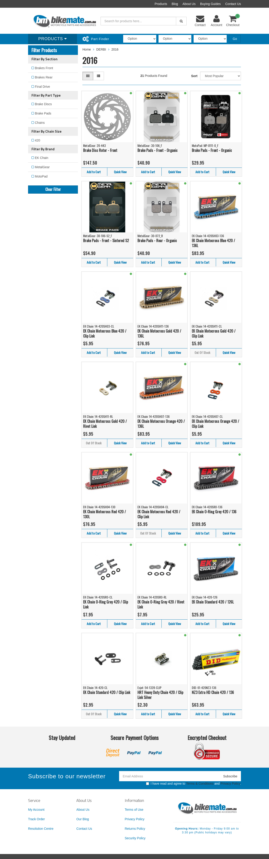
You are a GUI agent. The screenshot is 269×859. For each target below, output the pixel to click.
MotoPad (41, 176)
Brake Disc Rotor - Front (100, 150)
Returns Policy (135, 828)
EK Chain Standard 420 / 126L (213, 601)
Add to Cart (94, 171)
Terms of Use (134, 809)
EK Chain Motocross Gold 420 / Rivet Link (105, 424)
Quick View (120, 171)
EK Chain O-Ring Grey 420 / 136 (214, 511)
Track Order (36, 819)
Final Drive (42, 86)
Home (86, 49)
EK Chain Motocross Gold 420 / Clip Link (213, 334)
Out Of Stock (202, 352)
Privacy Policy (230, 783)
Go (235, 39)
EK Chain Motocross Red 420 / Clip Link (158, 514)
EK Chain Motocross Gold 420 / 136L (159, 334)
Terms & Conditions (199, 783)
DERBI (101, 49)
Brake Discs (43, 104)
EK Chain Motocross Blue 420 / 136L (213, 243)
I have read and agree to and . (193, 783)
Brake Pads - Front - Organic (157, 150)
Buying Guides (210, 4)
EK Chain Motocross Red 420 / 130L (104, 514)
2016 (114, 49)
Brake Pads (43, 113)
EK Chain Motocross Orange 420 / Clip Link (215, 424)
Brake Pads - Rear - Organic (157, 240)
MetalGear (42, 167)
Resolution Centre (40, 828)
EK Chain (41, 158)
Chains (40, 122)
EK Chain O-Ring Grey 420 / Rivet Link (160, 604)
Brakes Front (44, 68)
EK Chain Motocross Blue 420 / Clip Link (104, 334)
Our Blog (82, 819)
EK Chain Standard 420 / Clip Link (106, 692)
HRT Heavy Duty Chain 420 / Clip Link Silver (160, 695)
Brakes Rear (44, 77)
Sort (194, 76)
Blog (175, 4)
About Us (189, 4)
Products (161, 4)
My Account (36, 809)
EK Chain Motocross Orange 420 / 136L (161, 424)
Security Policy (135, 838)
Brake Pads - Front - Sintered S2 (106, 240)
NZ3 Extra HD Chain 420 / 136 (213, 692)
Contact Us (233, 4)
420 (37, 140)
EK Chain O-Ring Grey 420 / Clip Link (105, 604)
